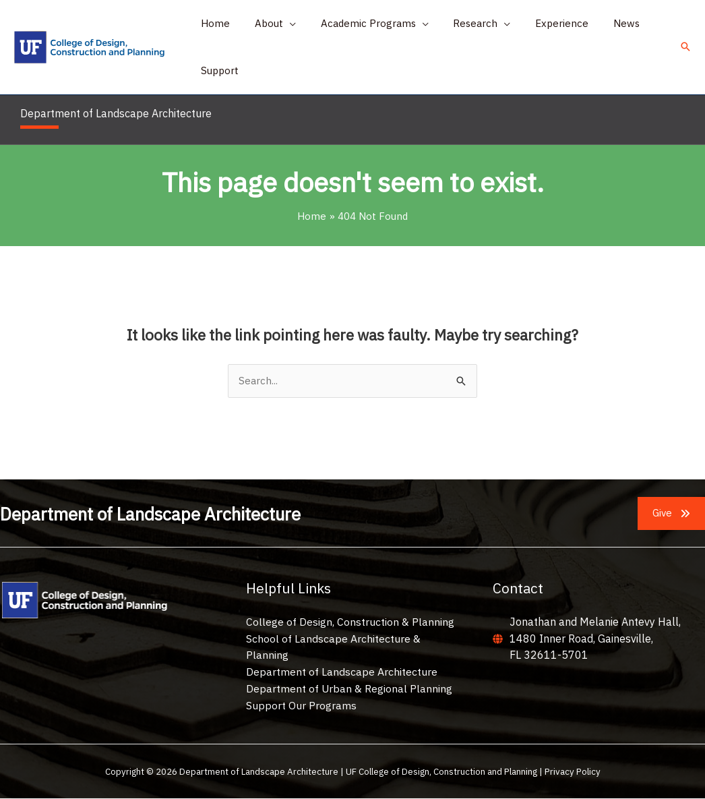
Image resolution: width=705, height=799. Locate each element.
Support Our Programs (301, 705)
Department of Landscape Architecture (341, 671)
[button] (268, 23)
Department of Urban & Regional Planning (349, 688)
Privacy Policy (573, 771)
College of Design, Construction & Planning (350, 621)
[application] (282, 23)
